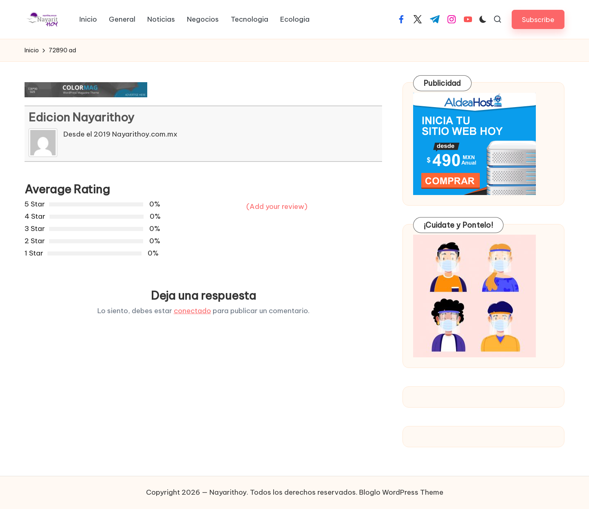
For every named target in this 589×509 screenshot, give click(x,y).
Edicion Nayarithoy (81, 117)
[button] (538, 19)
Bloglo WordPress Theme (401, 492)
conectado (192, 310)
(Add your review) (277, 206)
